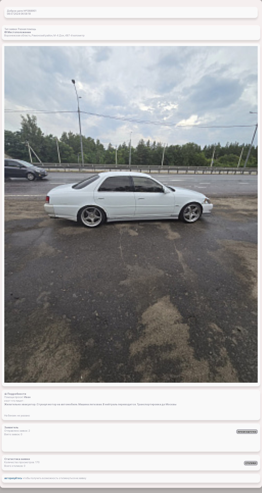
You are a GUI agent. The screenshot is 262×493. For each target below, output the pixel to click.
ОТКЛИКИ (250, 463)
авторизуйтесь (13, 478)
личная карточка (247, 431)
